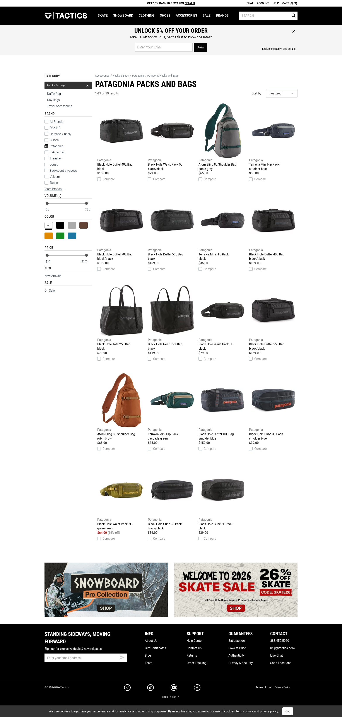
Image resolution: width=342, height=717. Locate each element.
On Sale (49, 290)
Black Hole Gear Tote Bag (172, 317)
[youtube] (174, 688)
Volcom (55, 176)
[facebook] (197, 688)
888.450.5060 (279, 640)
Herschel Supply (60, 134)
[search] (268, 16)
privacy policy (269, 711)
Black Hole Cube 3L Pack (273, 407)
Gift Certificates (155, 648)
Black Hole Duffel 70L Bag (121, 227)
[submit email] (122, 656)
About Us (151, 640)
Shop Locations (280, 663)
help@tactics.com (282, 648)
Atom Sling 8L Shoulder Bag (222, 137)
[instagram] (127, 688)
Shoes (165, 15)
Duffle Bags (54, 94)
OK (288, 711)
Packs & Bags (68, 85)
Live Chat (276, 655)
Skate (103, 15)
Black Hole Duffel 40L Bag (121, 137)
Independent (58, 152)
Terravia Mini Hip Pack (273, 137)
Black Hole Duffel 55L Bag (172, 227)
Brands (222, 15)
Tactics (65, 16)
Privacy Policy (282, 687)
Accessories (186, 15)
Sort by (256, 93)
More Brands (54, 189)
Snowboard (123, 15)
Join (200, 47)
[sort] (282, 93)
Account (263, 3)
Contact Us (194, 648)
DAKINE (55, 128)
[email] (85, 658)
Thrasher (56, 158)
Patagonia (53, 146)
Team (148, 663)
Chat (250, 3)
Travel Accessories (59, 106)
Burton (54, 140)
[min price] (50, 262)
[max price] (86, 262)
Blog (148, 655)
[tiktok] (150, 688)
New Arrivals (52, 276)
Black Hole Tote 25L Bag (121, 317)
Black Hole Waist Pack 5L (172, 137)
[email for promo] (164, 47)
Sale (206, 15)
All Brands (56, 121)
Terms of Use (263, 687)
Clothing (146, 15)
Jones (54, 164)
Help (275, 3)
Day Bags (53, 100)
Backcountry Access (63, 170)
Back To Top (171, 696)
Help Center (195, 640)
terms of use (244, 711)
